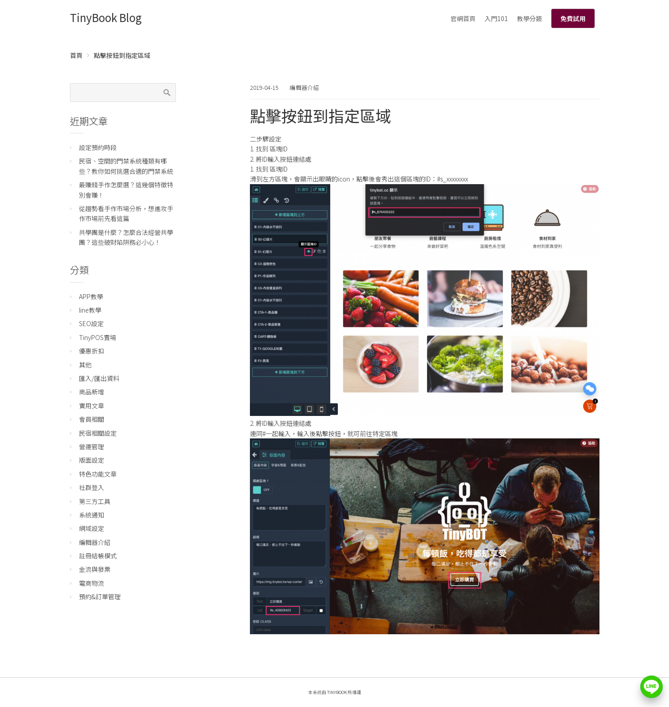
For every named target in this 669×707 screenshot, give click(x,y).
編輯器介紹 (304, 87)
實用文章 (91, 405)
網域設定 (91, 528)
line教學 (90, 309)
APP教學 (91, 296)
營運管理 (91, 446)
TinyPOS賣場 (97, 337)
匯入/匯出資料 (99, 378)
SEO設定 (91, 323)
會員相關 (91, 419)
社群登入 (91, 487)
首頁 (76, 55)
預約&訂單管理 (100, 596)
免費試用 (573, 18)
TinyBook (337, 692)
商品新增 (91, 391)
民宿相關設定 (98, 433)
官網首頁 (463, 18)
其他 (85, 364)
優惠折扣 (91, 350)
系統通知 (91, 514)
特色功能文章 (98, 473)
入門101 (496, 18)
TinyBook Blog (106, 17)
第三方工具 (94, 501)
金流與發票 (94, 569)
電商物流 (91, 583)
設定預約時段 (98, 147)
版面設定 (91, 459)
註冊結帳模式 (98, 555)
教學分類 (529, 18)
